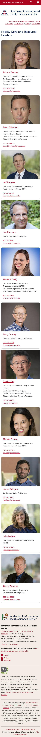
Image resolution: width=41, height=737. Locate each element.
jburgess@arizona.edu (11, 196)
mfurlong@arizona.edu (11, 453)
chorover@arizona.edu (11, 243)
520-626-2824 (8, 343)
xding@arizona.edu (10, 403)
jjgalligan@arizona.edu (11, 500)
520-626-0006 (8, 88)
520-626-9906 (8, 400)
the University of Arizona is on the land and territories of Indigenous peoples (20, 705)
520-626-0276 (8, 547)
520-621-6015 (8, 497)
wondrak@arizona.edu (11, 600)
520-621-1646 (8, 241)
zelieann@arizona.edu (11, 298)
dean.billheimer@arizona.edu (14, 146)
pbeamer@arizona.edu (11, 91)
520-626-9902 (8, 143)
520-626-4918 (8, 193)
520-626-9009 (8, 597)
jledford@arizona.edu (11, 550)
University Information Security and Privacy (20, 729)
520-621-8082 (8, 296)
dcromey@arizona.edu (11, 345)
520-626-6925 (8, 450)
